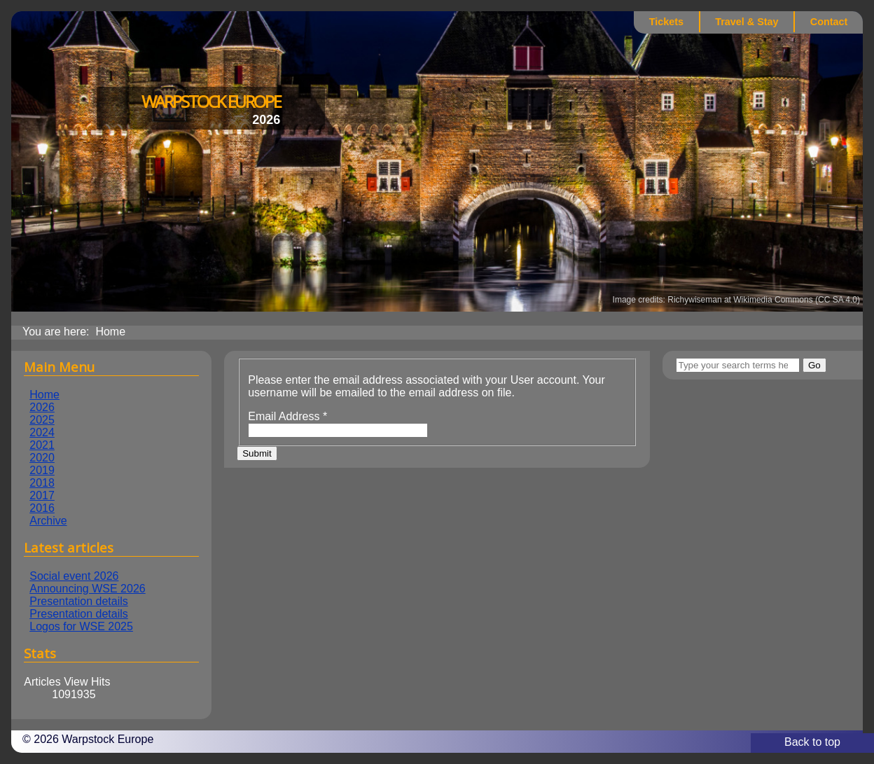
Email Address (287, 416)
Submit (256, 453)
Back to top (812, 742)
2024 (42, 432)
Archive (48, 521)
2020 (42, 458)
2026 (42, 407)
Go (814, 365)
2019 (42, 470)
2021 (42, 445)
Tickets (666, 21)
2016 (42, 508)
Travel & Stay (746, 21)
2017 (42, 495)
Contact (829, 21)
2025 (42, 420)
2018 (42, 483)
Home (44, 395)
